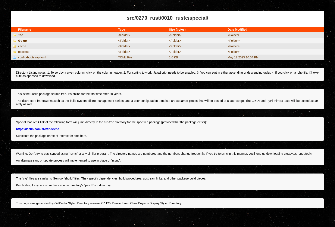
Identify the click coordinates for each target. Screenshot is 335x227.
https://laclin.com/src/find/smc (37, 129)
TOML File (125, 57)
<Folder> (124, 35)
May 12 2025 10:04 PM (243, 57)
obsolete (23, 51)
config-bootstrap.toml (32, 57)
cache (22, 46)
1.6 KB (173, 57)
